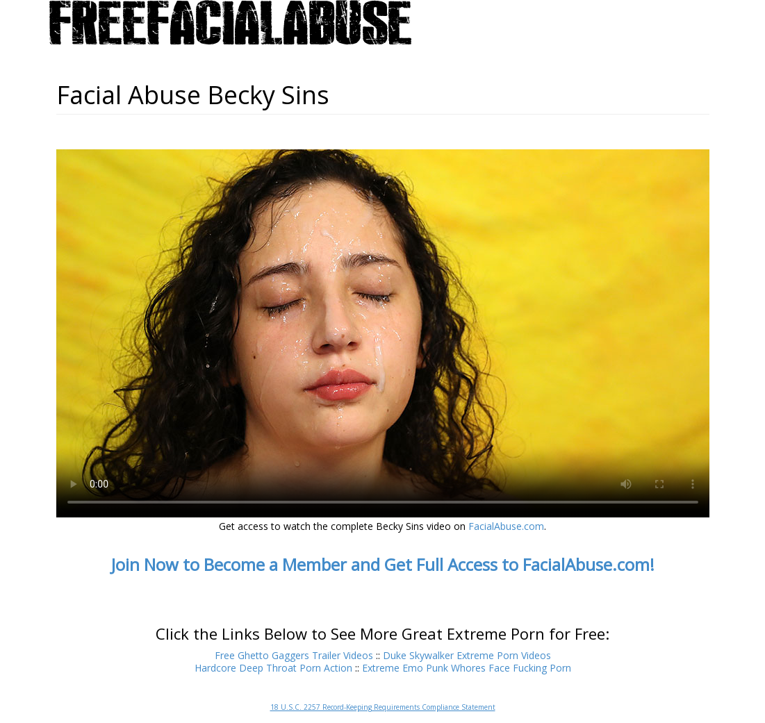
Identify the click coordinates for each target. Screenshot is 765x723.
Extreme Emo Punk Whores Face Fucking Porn (466, 667)
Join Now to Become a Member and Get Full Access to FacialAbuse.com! (383, 564)
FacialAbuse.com (506, 526)
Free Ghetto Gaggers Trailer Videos (294, 655)
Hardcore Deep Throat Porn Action (273, 667)
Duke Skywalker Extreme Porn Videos (467, 655)
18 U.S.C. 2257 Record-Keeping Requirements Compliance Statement (382, 707)
